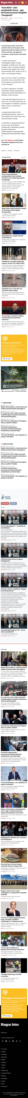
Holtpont (4, 1062)
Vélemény (4, 1054)
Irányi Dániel (4, 18)
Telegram (10, 140)
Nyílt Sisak (4, 1057)
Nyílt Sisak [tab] (5, 503)
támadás (3, 150)
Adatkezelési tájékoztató (18, 1094)
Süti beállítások (14, 1095)
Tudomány (4, 1086)
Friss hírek (4, 1049)
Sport (3, 1083)
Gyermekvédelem (6, 1073)
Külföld (3, 1065)
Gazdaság (4, 1078)
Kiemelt (4, 1051)
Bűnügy (11, 18)
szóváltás (9, 150)
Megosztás (14, 23)
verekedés (16, 150)
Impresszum (4, 1032)
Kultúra (3, 1081)
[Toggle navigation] (25, 2)
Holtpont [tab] (13, 503)
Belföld (3, 1059)
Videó (3, 1067)
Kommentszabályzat (8, 1094)
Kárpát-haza (5, 1070)
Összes (24, 157)
